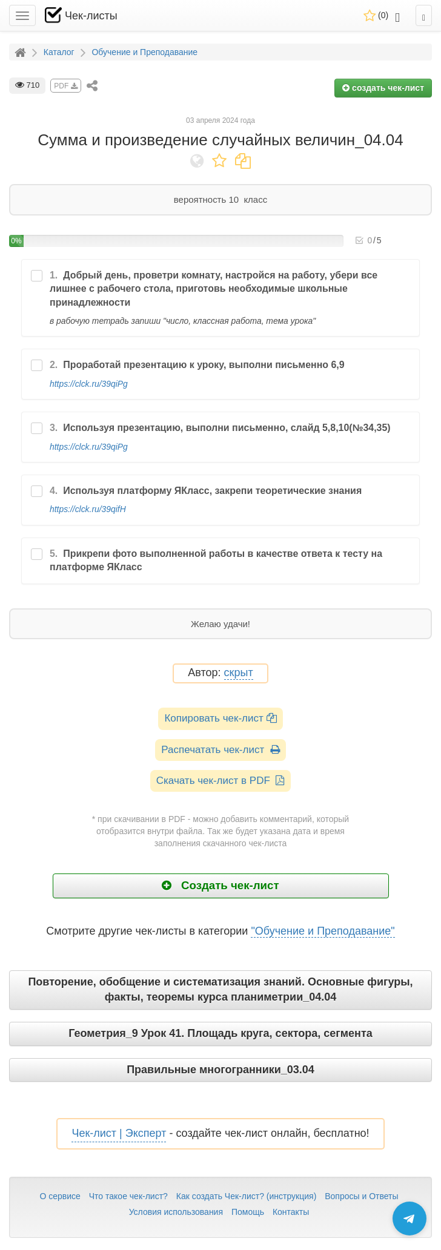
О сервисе (59, 1196)
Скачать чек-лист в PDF (220, 780)
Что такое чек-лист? (128, 1196)
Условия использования (176, 1212)
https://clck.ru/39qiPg (89, 384)
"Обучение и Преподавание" (322, 931)
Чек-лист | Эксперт (118, 1133)
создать (383, 88)
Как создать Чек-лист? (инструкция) (246, 1196)
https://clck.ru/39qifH (88, 509)
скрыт (238, 673)
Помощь (247, 1212)
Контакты (291, 1212)
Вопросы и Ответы (361, 1196)
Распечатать (220, 749)
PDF (65, 86)
